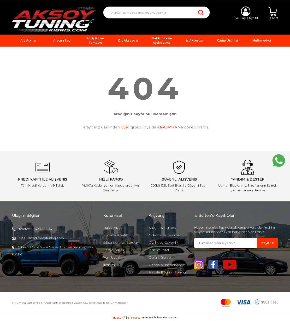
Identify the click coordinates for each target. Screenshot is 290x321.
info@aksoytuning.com (46, 238)
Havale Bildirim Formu (167, 272)
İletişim (109, 265)
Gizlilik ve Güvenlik (163, 242)
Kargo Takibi (113, 250)
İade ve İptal (159, 250)
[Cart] (272, 13)
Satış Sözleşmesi (162, 227)
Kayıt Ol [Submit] (267, 243)
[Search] (156, 12)
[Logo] (54, 19)
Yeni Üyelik (112, 257)
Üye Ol (253, 18)
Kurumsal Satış (115, 235)
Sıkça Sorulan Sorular (120, 242)
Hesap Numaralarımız (167, 265)
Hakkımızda (113, 227)
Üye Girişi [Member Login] (240, 18)
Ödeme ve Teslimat (165, 235)
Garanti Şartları (160, 257)
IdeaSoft (118, 317)
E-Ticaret (134, 317)
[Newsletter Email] (225, 243)
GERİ (125, 127)
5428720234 (43, 229)
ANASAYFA (167, 127)
